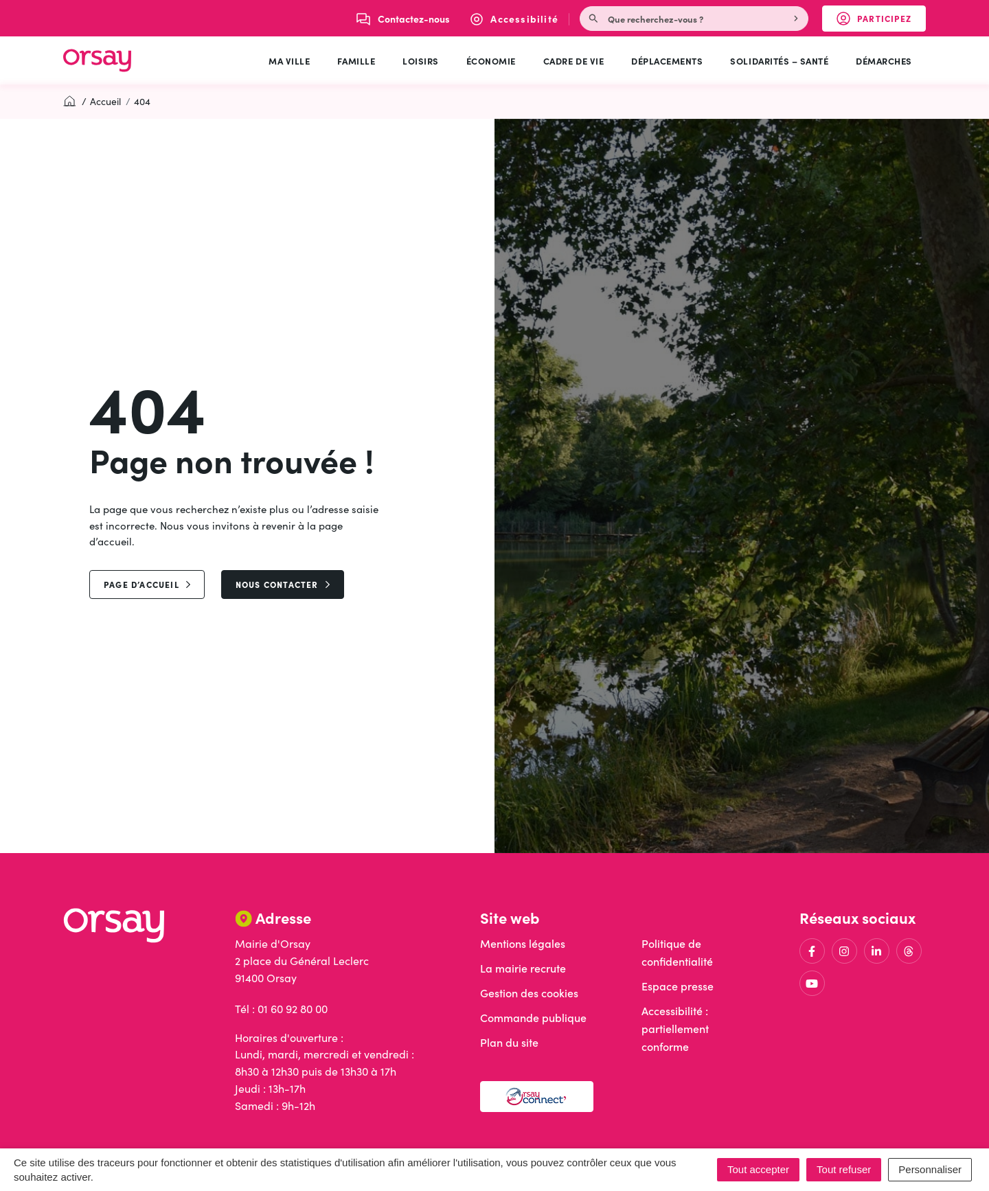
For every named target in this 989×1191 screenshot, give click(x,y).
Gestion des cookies (529, 993)
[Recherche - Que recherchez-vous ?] (683, 18)
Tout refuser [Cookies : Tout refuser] (844, 1169)
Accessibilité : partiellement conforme (675, 1028)
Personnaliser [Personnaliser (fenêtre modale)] (930, 1169)
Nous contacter (283, 584)
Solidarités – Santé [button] (779, 60)
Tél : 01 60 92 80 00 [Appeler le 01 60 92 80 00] (281, 1008)
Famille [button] (356, 60)
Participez (881, 21)
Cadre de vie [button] (573, 60)
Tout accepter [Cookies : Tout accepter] (758, 1169)
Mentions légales (522, 943)
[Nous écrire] (403, 18)
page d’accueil (147, 584)
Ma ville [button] (289, 60)
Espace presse (677, 986)
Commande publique (533, 1017)
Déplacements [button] (667, 60)
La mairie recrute (523, 968)
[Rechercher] (797, 18)
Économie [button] (491, 60)
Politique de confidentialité (677, 952)
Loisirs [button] (420, 60)
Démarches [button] (884, 60)
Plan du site (509, 1042)
